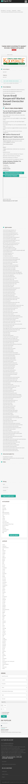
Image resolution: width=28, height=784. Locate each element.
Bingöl (3, 560)
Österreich (4, 531)
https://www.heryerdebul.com (7, 745)
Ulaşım (3, 518)
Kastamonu (4, 596)
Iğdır (3, 652)
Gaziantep (4, 582)
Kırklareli (4, 599)
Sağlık (3, 516)
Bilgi (3, 532)
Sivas (3, 626)
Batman (3, 647)
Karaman (4, 644)
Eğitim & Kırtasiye (5, 512)
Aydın (3, 556)
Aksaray (4, 641)
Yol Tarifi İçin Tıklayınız (11, 175)
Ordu (3, 618)
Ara (4, 716)
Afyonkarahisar (5, 547)
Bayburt (3, 642)
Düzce (3, 660)
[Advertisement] (14, 29)
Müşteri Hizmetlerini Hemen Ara (13, 173)
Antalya (3, 553)
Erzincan (4, 577)
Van (3, 636)
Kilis (3, 657)
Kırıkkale (4, 645)
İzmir (3, 593)
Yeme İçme (4, 521)
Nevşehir (4, 615)
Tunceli (3, 632)
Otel (3, 511)
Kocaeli (3, 602)
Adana (3, 544)
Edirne (3, 575)
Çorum (3, 570)
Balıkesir (4, 557)
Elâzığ (3, 576)
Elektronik (4, 509)
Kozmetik (4, 508)
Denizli (3, 572)
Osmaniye (4, 658)
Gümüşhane (4, 585)
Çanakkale (4, 567)
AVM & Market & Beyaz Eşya (7, 524)
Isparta (3, 589)
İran (3, 665)
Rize (3, 619)
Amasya (4, 550)
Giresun (4, 583)
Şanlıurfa (4, 634)
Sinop (3, 625)
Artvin (3, 554)
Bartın (3, 649)
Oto (3, 515)
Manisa (3, 608)
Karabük (4, 655)
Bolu (3, 563)
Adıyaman (4, 546)
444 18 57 (5, 77)
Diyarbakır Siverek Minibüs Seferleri (4, 727)
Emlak (3, 506)
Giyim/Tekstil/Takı (5, 513)
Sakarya (4, 621)
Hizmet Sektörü (5, 525)
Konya (3, 603)
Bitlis (3, 562)
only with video (5, 713)
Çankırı (3, 569)
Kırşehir (3, 600)
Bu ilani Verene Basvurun (11, 81)
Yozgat (3, 638)
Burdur (3, 564)
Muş (3, 613)
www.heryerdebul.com (5, 749)
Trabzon (4, 631)
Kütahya (4, 605)
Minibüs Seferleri (4, 731)
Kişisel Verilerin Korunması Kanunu (9, 764)
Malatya (4, 606)
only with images (5, 712)
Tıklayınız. (21, 154)
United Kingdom (5, 529)
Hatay (3, 588)
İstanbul (4, 592)
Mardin (3, 611)
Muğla (3, 612)
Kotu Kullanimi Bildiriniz (11, 83)
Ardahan (4, 651)
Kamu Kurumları (5, 522)
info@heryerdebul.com (8, 743)
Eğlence (3, 526)
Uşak (3, 635)
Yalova (3, 654)
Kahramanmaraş (5, 609)
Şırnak (3, 648)
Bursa (3, 566)
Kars (3, 595)
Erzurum (4, 579)
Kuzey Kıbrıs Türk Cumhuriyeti (8, 661)
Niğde (3, 616)
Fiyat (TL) (3, 702)
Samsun (4, 622)
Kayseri (3, 598)
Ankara (3, 552)
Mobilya (3, 505)
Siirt (3, 623)
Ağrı (3, 549)
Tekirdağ (4, 628)
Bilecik (3, 559)
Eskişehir (4, 580)
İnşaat (3, 519)
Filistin (3, 668)
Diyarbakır (4, 573)
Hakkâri (3, 586)
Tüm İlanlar (4, 761)
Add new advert (14, 535)
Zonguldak (4, 639)
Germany (4, 528)
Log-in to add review (8, 496)
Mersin (3, 590)
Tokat (3, 629)
